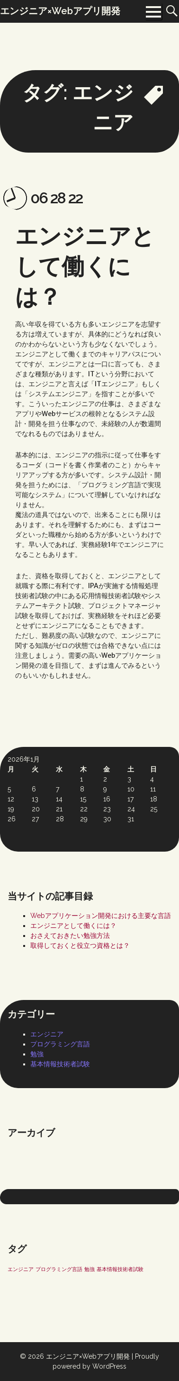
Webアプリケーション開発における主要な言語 (100, 915)
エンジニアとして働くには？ (84, 266)
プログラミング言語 (60, 1044)
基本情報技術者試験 (60, 1064)
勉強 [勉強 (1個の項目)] (89, 1269)
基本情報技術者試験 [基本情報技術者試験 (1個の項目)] (120, 1269)
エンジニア (46, 1034)
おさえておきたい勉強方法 (70, 935)
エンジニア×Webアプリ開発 (88, 1356)
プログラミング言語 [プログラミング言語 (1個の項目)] (59, 1269)
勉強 (37, 1054)
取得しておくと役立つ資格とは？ (80, 945)
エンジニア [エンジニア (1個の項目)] (21, 1269)
